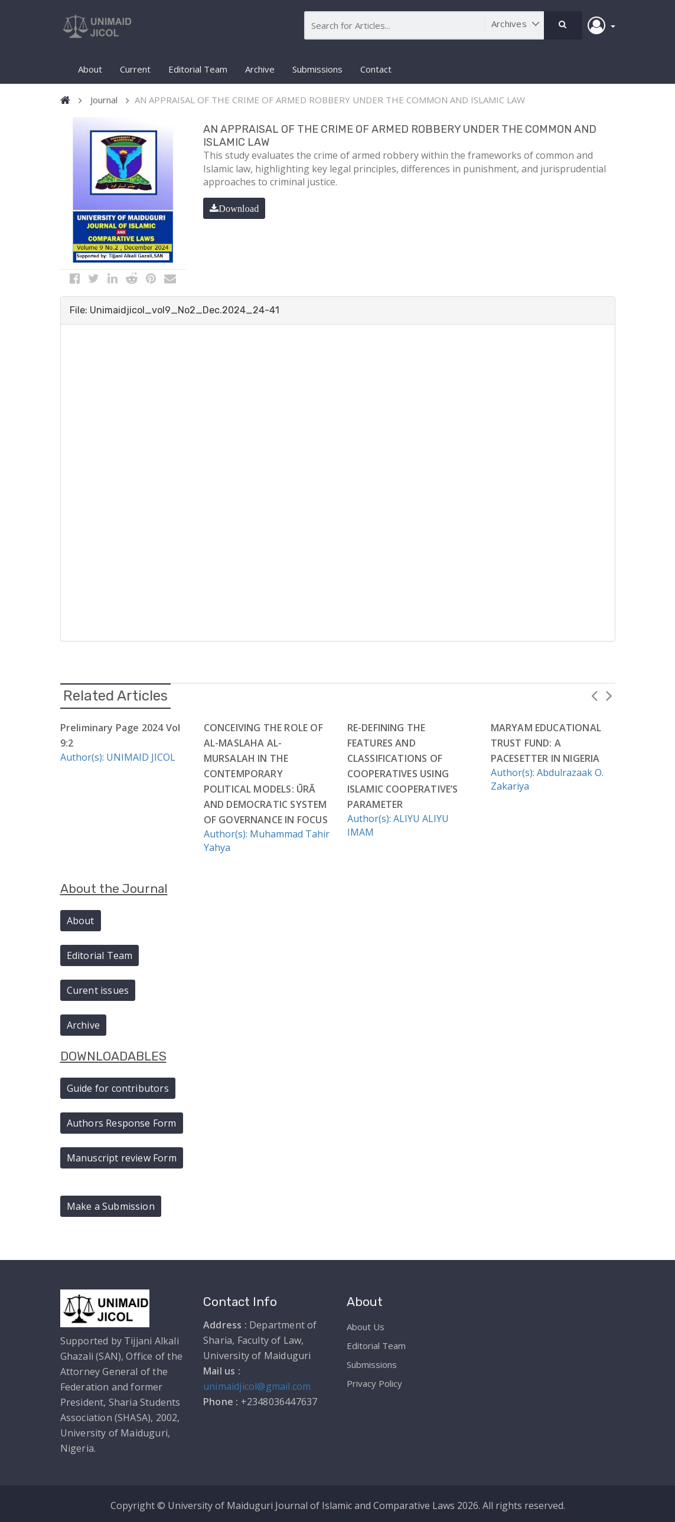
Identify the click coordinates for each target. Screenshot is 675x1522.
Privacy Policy (374, 1381)
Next (609, 693)
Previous (595, 693)
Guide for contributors (118, 1086)
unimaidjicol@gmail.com (257, 1383)
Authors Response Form (122, 1121)
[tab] (338, 308)
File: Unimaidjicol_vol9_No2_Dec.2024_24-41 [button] (174, 308)
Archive (260, 69)
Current (135, 69)
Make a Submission (111, 1203)
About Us (365, 1324)
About (90, 69)
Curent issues (98, 987)
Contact (376, 69)
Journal (104, 100)
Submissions (317, 69)
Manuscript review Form (122, 1156)
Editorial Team (197, 69)
